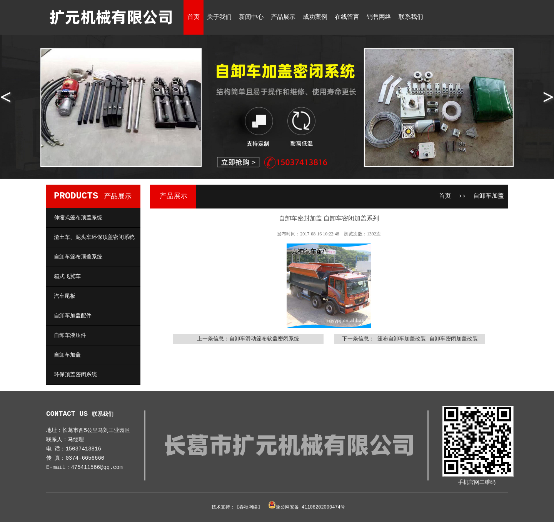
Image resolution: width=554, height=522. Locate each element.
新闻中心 (251, 17)
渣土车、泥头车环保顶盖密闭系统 (94, 237)
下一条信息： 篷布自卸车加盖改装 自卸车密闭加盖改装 (410, 339)
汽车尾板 (64, 296)
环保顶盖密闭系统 (75, 375)
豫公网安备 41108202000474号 (310, 507)
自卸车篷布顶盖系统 (78, 257)
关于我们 (219, 17)
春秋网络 (248, 507)
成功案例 (315, 17)
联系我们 (411, 17)
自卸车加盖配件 (73, 316)
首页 (193, 17)
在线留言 (347, 17)
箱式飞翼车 (67, 277)
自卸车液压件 (70, 335)
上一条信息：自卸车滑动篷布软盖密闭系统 (248, 339)
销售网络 (379, 17)
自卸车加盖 (67, 355)
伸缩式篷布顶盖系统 (78, 218)
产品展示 (283, 17)
